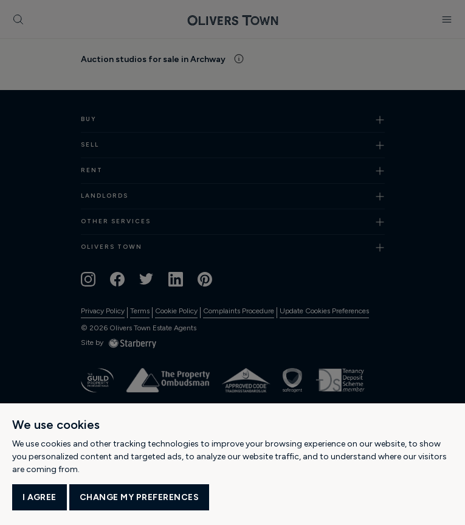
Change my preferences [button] (139, 497)
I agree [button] (39, 497)
